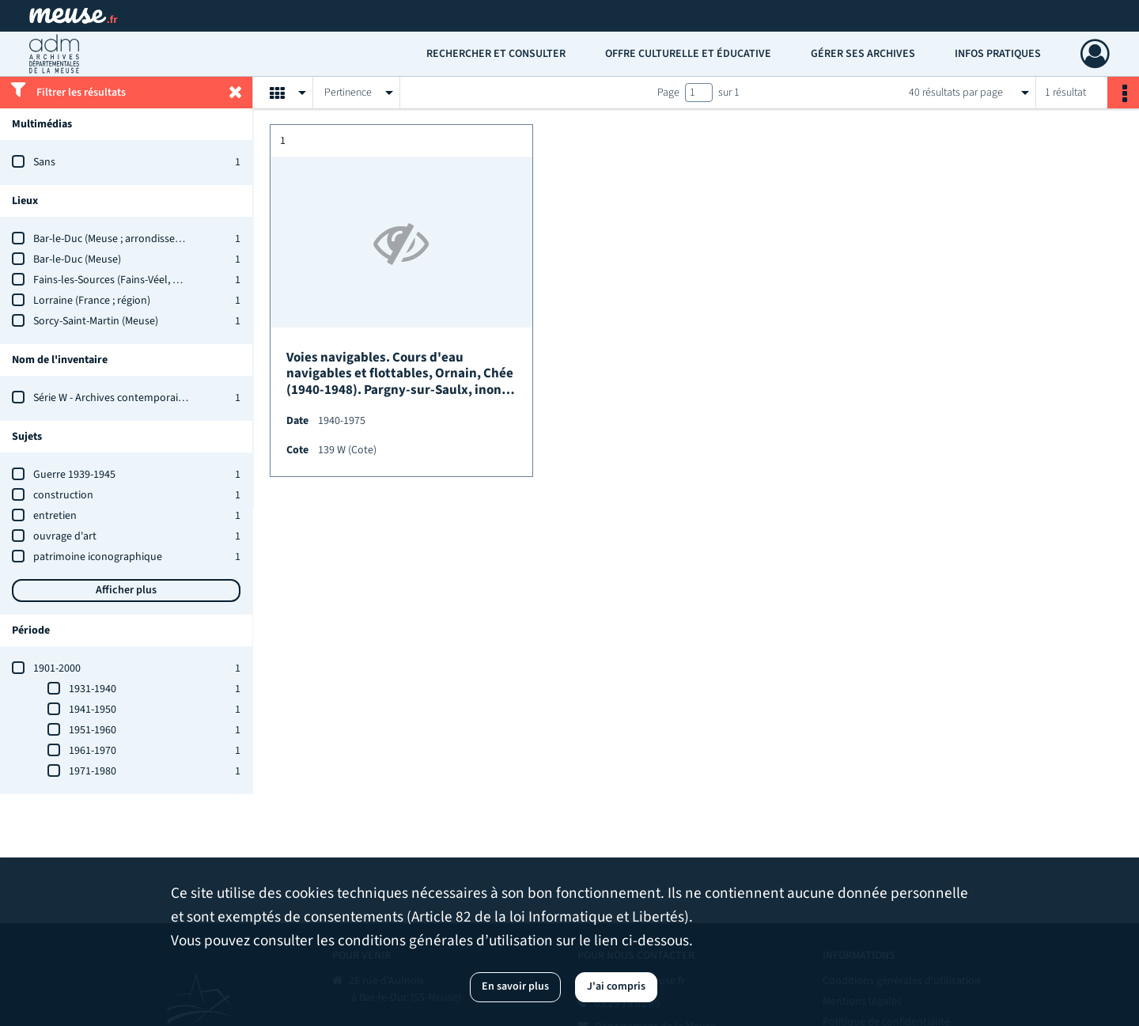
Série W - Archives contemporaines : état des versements (165, 398)
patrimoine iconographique (97, 557)
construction (63, 495)
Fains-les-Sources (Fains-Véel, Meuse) (119, 280)
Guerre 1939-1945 (74, 475)
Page (668, 92)
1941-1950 (92, 709)
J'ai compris (616, 986)
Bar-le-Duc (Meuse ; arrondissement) (118, 239)
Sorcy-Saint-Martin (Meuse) (95, 321)
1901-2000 (57, 668)
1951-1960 (92, 730)
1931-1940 (92, 689)
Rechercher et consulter (496, 54)
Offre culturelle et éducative (688, 54)
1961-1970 (92, 751)
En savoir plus (515, 986)
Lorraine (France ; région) (91, 301)
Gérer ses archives (863, 54)
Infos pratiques (998, 54)
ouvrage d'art (64, 536)
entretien (55, 516)
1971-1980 (92, 771)
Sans (44, 162)
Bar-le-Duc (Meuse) (77, 259)
